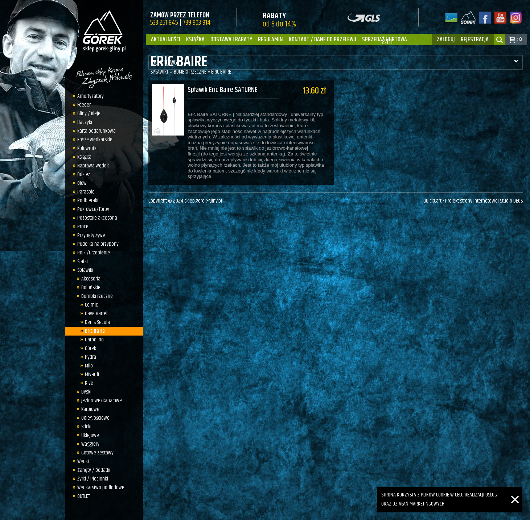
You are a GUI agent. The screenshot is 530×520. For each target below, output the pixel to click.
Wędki (81, 461)
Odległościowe (93, 418)
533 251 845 (164, 22)
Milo (87, 366)
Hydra (88, 357)
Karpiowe (88, 409)
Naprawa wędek (91, 166)
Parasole (84, 192)
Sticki (84, 427)
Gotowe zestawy (95, 453)
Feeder (82, 105)
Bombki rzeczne (95, 296)
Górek (88, 348)
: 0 (519, 39)
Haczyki (82, 122)
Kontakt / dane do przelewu (322, 39)
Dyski (84, 392)
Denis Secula (95, 322)
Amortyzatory (88, 96)
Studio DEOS (511, 203)
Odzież (81, 174)
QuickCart (432, 203)
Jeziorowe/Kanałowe (99, 400)
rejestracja (475, 39)
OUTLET (81, 496)
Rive (87, 383)
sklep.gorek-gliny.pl (203, 203)
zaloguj (446, 39)
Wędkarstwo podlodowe (99, 487)
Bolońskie (88, 287)
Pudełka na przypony (96, 244)
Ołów (80, 183)
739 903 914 (197, 22)
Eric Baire (93, 331)
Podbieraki (85, 200)
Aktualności (165, 39)
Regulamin (270, 39)
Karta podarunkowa (94, 131)
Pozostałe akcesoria (95, 218)
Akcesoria (88, 279)
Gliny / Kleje (87, 113)
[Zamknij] (515, 491)
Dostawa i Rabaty (231, 39)
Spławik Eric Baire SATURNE (223, 90)
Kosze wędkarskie (93, 140)
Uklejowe (88, 435)
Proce (81, 226)
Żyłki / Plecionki (90, 479)
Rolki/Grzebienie (91, 253)
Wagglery (88, 444)
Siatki (80, 261)
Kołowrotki (85, 148)
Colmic (89, 305)
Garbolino (92, 340)
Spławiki (83, 270)
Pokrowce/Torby (91, 209)
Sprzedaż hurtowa (384, 39)
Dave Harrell (95, 313)
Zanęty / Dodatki (91, 470)
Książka (195, 39)
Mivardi (90, 374)
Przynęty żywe (89, 235)
